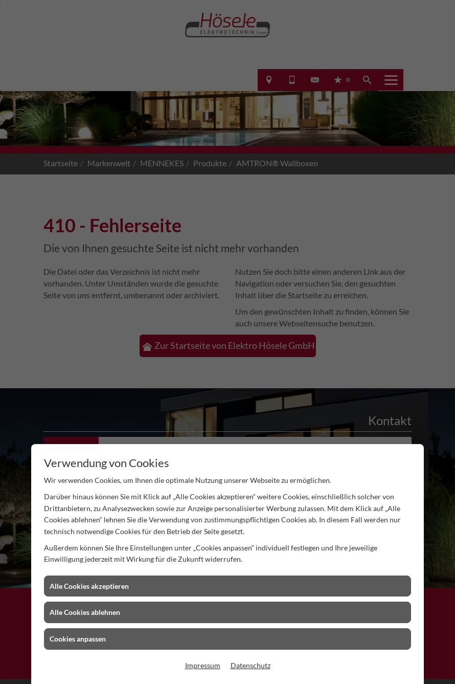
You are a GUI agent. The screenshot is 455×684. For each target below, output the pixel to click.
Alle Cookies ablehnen (85, 612)
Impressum (202, 665)
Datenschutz (250, 665)
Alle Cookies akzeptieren (89, 586)
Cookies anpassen (78, 638)
